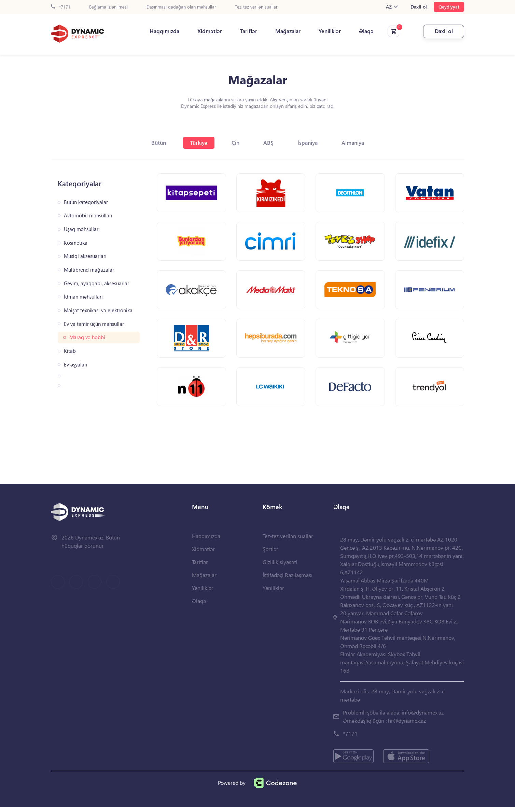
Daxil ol (418, 7)
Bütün (158, 142)
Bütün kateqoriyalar (86, 202)
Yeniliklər (330, 31)
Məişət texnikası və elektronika (98, 310)
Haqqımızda (164, 31)
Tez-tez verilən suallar (256, 7)
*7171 (60, 7)
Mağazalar (288, 31)
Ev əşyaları (75, 364)
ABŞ (268, 142)
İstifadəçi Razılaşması (287, 574)
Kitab (70, 351)
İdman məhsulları (83, 296)
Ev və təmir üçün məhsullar (94, 324)
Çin (235, 142)
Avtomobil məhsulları (88, 215)
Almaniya (353, 142)
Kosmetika (75, 243)
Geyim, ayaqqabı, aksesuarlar (96, 283)
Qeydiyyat (449, 7)
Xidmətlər (209, 31)
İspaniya (307, 142)
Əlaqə (366, 31)
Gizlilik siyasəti (280, 561)
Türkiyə (199, 142)
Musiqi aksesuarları (85, 256)
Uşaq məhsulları (82, 229)
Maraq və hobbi (87, 337)
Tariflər (248, 31)
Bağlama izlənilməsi (108, 7)
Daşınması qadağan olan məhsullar (181, 7)
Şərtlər (270, 548)
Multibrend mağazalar (89, 269)
